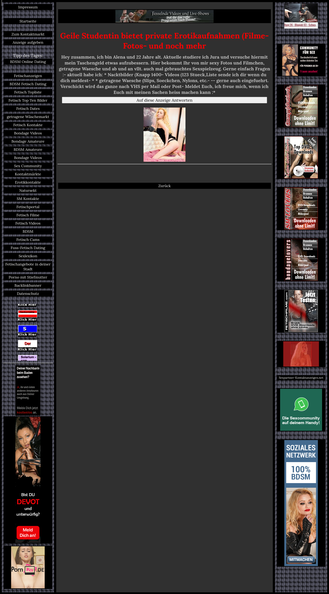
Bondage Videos (28, 133)
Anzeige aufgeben (28, 42)
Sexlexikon (28, 256)
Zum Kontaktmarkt (27, 34)
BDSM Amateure (28, 149)
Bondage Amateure (27, 141)
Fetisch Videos (27, 223)
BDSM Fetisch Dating (28, 83)
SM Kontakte (28, 198)
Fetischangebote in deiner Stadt (28, 266)
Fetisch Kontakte (28, 124)
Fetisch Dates (28, 108)
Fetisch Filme (27, 215)
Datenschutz (28, 293)
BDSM (28, 231)
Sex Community (28, 165)
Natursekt (28, 190)
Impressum (28, 7)
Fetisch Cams (27, 239)
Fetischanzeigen (28, 75)
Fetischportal (27, 206)
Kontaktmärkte (28, 174)
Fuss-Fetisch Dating (28, 247)
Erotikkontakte (28, 182)
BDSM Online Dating (28, 61)
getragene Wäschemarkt (28, 116)
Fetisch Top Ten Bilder (27, 100)
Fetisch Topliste (28, 92)
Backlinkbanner (28, 285)
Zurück (164, 185)
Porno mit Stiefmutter (28, 277)
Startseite (28, 21)
